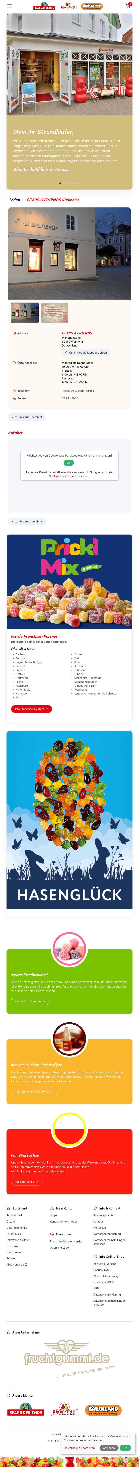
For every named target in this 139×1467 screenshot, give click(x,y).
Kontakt (98, 1221)
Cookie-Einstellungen (62, 476)
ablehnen (109, 1447)
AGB (96, 1288)
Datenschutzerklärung (107, 1233)
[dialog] (98, 1443)
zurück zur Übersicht (26, 417)
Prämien (11, 1258)
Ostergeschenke (17, 1227)
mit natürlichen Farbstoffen (35, 1091)
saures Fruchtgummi (30, 1001)
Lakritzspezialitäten (19, 1240)
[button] (60, 183)
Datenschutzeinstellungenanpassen (109, 1241)
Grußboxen (13, 1246)
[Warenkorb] (128, 5)
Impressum (99, 1227)
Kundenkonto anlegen (64, 1221)
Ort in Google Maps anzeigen (86, 352)
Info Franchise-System (32, 709)
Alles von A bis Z (17, 1264)
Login (53, 1215)
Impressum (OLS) (103, 1282)
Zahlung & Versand (104, 1263)
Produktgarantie (103, 1215)
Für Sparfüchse (27, 1181)
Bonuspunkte (101, 1269)
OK (125, 1447)
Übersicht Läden (60, 1247)
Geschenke (14, 1252)
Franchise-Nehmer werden (66, 1241)
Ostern (11, 1221)
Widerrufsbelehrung (105, 1276)
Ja (68, 462)
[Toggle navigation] (9, 6)
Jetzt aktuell (14, 1215)
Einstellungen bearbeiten (79, 1447)
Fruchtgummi (14, 1233)
